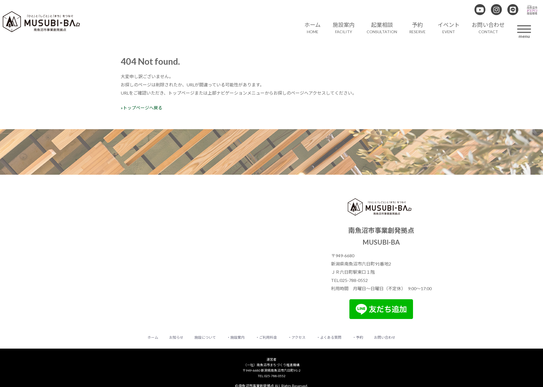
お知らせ (176, 337)
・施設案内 (236, 337)
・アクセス (297, 337)
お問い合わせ (384, 337)
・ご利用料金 (266, 337)
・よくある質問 (328, 337)
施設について (205, 337)
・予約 (357, 337)
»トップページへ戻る (141, 107)
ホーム (153, 337)
